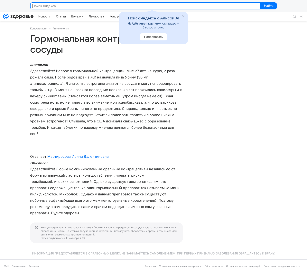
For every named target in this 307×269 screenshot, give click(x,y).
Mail (6, 266)
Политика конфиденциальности (282, 266)
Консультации (38, 28)
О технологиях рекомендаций (243, 266)
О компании (18, 266)
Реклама (34, 266)
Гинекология (61, 28)
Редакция (150, 266)
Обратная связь (214, 266)
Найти (268, 6)
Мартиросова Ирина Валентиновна (78, 156)
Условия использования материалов (180, 266)
